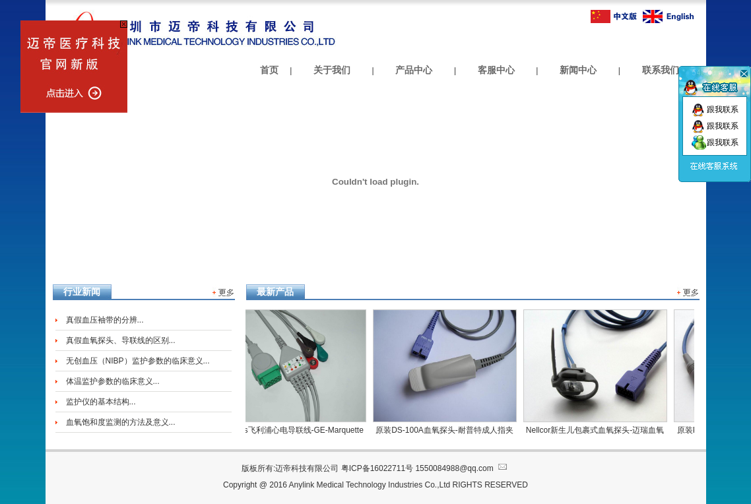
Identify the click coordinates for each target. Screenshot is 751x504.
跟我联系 (715, 109)
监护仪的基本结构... (101, 401)
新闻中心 (578, 70)
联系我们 (660, 70)
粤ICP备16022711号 (377, 468)
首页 (269, 70)
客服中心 (496, 70)
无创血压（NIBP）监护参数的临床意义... (138, 360)
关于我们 (331, 70)
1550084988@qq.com (462, 468)
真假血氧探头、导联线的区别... (121, 340)
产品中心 (413, 70)
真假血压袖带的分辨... (105, 320)
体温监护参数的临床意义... (113, 381)
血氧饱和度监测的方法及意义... (121, 422)
